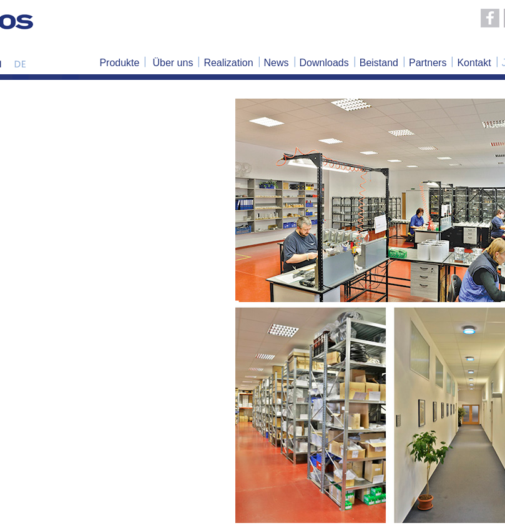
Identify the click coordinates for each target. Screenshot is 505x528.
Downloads (324, 62)
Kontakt (474, 62)
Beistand (379, 62)
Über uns (172, 62)
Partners (427, 62)
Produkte (119, 62)
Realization (228, 62)
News (276, 62)
